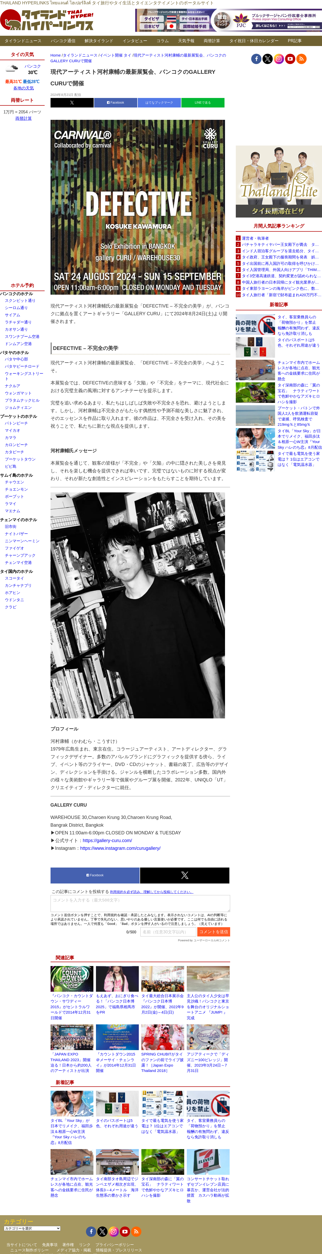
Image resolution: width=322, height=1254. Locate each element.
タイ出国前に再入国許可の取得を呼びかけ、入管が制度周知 (282, 263)
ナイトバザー (16, 533)
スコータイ (14, 578)
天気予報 (186, 41)
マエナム (12, 511)
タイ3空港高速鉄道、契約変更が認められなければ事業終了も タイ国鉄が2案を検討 (282, 276)
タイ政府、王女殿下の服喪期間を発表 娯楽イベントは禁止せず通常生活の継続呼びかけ (282, 257)
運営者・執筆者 (255, 238)
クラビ (10, 607)
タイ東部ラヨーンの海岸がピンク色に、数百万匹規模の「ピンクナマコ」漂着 (282, 288)
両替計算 (212, 41)
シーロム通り (16, 307)
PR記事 (295, 41)
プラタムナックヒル (22, 400)
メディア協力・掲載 (73, 1250)
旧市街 (10, 526)
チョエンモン (16, 489)
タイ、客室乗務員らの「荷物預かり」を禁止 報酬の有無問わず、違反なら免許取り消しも (299, 325)
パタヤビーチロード (22, 366)
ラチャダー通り (18, 322)
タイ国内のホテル (16, 571)
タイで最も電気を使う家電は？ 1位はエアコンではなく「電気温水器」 (162, 1126)
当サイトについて (21, 1244)
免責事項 (49, 1244)
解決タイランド (99, 41)
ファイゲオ (14, 548)
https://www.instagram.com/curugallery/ (120, 848)
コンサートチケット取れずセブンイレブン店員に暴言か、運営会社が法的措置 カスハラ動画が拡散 (208, 1190)
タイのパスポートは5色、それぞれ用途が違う (299, 342)
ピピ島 (10, 466)
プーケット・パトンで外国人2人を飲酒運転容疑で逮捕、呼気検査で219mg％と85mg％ (299, 416)
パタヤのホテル (14, 352)
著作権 (68, 1244)
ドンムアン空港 (18, 343)
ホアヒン (12, 592)
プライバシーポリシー (114, 1244)
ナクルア (12, 386)
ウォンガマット (18, 393)
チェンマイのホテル (18, 520)
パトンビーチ (16, 423)
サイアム (12, 315)
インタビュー (135, 41)
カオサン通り (16, 329)
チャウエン (14, 482)
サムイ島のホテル (16, 475)
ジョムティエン (18, 407)
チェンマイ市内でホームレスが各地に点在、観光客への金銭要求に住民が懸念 (299, 370)
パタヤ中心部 (16, 359)
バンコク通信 (63, 41)
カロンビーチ (16, 445)
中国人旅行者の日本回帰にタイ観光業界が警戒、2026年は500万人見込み (282, 282)
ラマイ (10, 503)
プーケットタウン (20, 459)
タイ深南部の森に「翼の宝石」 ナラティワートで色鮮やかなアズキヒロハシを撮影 (299, 393)
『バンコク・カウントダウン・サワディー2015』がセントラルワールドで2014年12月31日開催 (72, 1007)
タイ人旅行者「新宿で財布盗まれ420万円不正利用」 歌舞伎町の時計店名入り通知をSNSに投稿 (282, 295)
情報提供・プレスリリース (119, 1250)
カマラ (10, 437)
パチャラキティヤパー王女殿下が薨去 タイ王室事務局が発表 (282, 244)
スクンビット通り (20, 300)
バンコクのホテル (16, 294)
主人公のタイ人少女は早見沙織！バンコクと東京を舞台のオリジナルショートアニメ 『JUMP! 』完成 (208, 1007)
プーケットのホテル (18, 416)
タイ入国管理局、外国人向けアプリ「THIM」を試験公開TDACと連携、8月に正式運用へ (282, 269)
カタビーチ (14, 452)
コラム (163, 41)
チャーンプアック (20, 555)
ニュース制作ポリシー (29, 1250)
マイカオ (12, 430)
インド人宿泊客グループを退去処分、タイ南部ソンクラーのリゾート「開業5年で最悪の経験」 (282, 251)
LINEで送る (203, 102)
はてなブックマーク (159, 102)
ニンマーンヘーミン (22, 541)
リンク (85, 1244)
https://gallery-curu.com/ (107, 840)
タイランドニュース (23, 41)
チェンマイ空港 (18, 562)
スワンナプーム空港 (22, 336)
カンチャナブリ (18, 585)
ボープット (14, 496)
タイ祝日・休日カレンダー (254, 41)
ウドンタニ (14, 600)
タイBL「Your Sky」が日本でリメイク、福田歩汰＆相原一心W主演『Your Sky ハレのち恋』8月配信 (72, 1131)
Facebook (115, 102)
